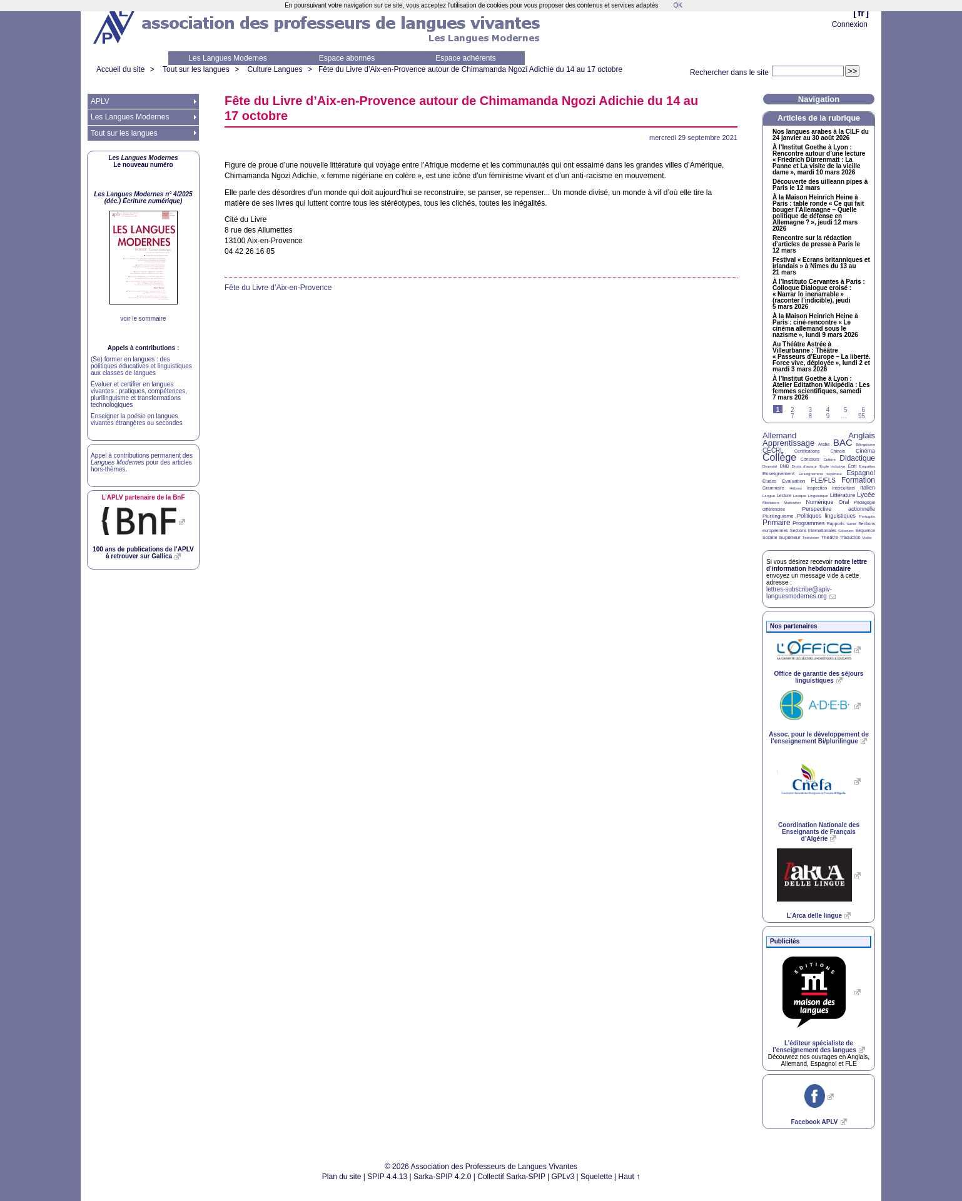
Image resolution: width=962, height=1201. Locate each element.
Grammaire (773, 488)
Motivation (792, 503)
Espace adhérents (465, 58)
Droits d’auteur (804, 466)
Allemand (779, 435)
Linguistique (818, 496)
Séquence (865, 530)
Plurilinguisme (778, 516)
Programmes (808, 523)
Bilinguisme (865, 444)
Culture (829, 459)
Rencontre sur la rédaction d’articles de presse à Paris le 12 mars (816, 244)
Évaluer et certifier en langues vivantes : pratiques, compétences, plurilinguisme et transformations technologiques (139, 394)
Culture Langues (274, 69)
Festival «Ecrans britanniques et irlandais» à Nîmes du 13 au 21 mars (821, 266)
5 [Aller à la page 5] (846, 409)
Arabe (824, 444)
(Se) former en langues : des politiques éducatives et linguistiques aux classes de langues (141, 366)
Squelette (596, 1176)
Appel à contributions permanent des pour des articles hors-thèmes (142, 462)
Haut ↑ (629, 1176)
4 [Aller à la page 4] (828, 409)
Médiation (770, 503)
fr (861, 13)
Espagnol (860, 472)
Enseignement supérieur (820, 474)
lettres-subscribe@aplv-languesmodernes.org (799, 593)
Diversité (769, 466)
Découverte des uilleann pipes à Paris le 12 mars (820, 185)
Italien (867, 488)
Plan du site (342, 1176)
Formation (858, 480)
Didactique (857, 458)
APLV (100, 101)
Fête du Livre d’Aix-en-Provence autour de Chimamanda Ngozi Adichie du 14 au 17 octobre (470, 69)
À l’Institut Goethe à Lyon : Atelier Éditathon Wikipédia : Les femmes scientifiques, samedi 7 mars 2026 (821, 388)
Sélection (846, 531)
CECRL (773, 450)
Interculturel (843, 488)
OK (677, 5)
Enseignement (778, 473)
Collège (779, 457)
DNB (784, 466)
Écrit (852, 466)
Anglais (861, 435)
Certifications (806, 451)
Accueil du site (120, 69)
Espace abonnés (347, 58)
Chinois (838, 451)
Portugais (867, 516)
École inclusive (832, 466)
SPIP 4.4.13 (387, 1176)
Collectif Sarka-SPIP (511, 1176)
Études (769, 481)
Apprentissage (788, 443)
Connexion (850, 24)
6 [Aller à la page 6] (863, 409)
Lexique (799, 496)
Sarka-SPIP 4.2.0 (442, 1176)
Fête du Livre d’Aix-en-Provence (278, 287)
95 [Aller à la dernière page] (861, 416)
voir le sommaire (143, 318)
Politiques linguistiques (826, 516)
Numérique (819, 502)
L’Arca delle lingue (814, 915)
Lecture (784, 495)
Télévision (811, 538)
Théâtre (829, 537)
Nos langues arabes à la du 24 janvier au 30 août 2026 (820, 135)
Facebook (814, 1121)
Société (769, 537)
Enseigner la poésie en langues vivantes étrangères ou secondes (137, 419)
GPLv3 (563, 1176)
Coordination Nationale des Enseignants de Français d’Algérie (818, 832)
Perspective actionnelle (838, 509)
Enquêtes (867, 466)
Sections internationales (813, 530)
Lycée (866, 494)
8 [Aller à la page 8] (810, 416)
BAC (843, 442)
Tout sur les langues (196, 69)
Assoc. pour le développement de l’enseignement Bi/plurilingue (818, 738)
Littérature (843, 495)
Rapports (835, 523)
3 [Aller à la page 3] (810, 409)
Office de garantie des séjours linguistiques (819, 677)
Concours (810, 459)
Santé (851, 524)
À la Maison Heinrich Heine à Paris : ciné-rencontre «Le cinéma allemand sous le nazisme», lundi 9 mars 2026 (815, 325)
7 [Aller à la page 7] (792, 416)
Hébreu (795, 488)
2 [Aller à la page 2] (792, 409)
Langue (768, 496)
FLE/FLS (823, 480)
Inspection (817, 488)
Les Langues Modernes (227, 58)
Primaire (776, 522)
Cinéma (865, 451)
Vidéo (866, 538)
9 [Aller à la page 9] (828, 416)
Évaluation (793, 481)
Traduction (850, 537)
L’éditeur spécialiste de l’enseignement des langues (814, 1046)
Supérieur (790, 537)
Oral (844, 502)
